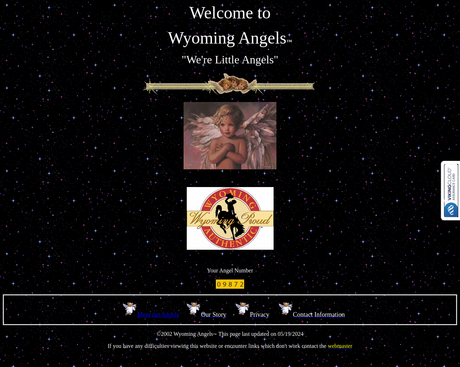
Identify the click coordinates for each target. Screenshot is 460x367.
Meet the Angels (158, 314)
